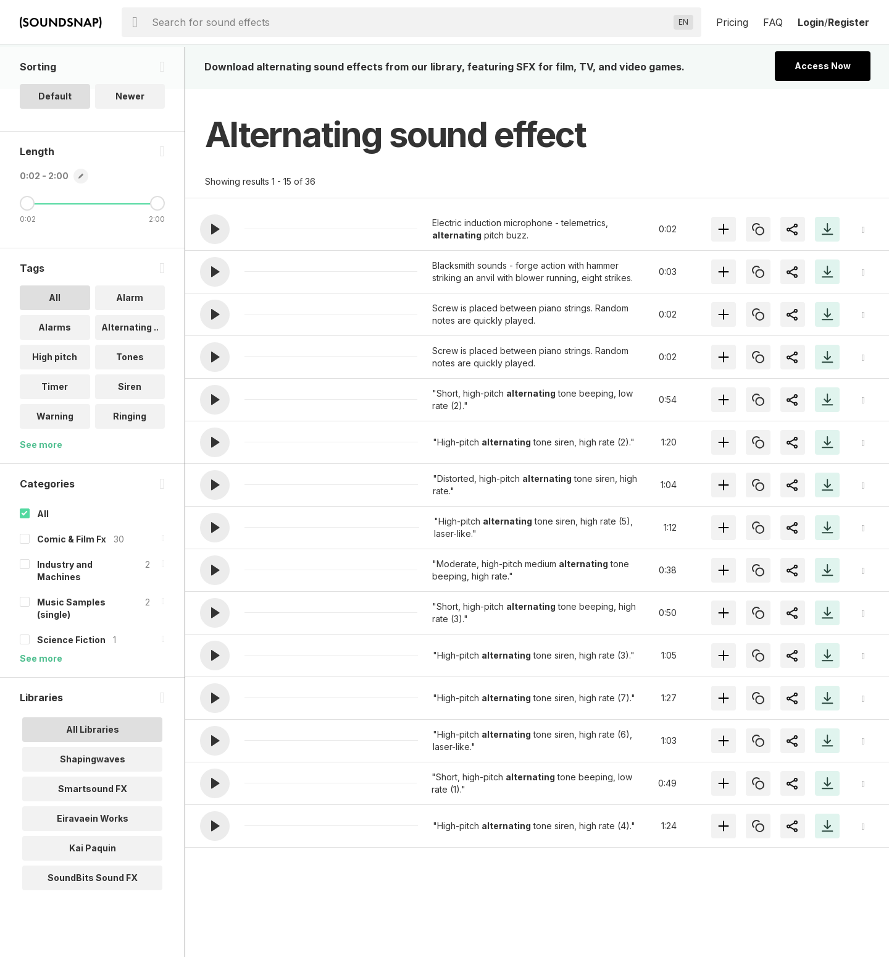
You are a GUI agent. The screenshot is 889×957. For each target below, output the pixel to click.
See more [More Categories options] (41, 700)
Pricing (732, 22)
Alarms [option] (54, 369)
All (43, 555)
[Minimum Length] (27, 245)
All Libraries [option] (92, 771)
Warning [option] (54, 458)
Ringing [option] (129, 458)
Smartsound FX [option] (92, 830)
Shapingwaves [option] (92, 801)
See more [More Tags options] (41, 486)
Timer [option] (54, 428)
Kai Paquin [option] (92, 890)
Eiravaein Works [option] (92, 860)
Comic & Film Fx (71, 581)
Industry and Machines (65, 612)
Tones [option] (130, 399)
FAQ (773, 22)
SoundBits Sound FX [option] (93, 919)
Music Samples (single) (71, 650)
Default (55, 138)
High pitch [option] (54, 399)
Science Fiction (71, 682)
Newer (129, 138)
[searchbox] (410, 22)
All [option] (55, 339)
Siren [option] (129, 428)
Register (848, 22)
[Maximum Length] (157, 245)
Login (811, 22)
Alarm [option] (129, 339)
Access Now (823, 66)
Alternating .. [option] (130, 369)
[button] (215, 229)
